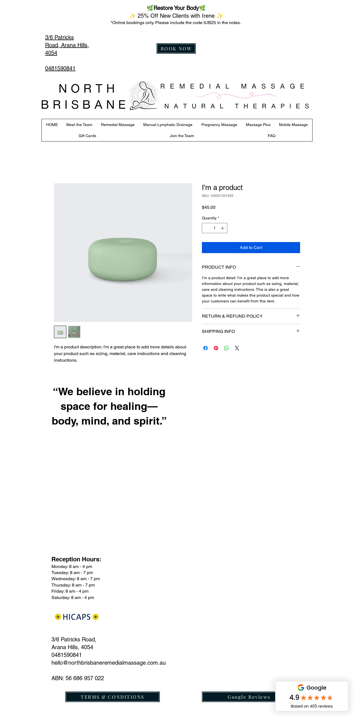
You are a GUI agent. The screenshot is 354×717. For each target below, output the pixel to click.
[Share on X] (237, 348)
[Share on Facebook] (205, 348)
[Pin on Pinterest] (216, 348)
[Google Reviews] (249, 696)
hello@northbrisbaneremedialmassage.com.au (108, 662)
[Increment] (223, 228)
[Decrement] (206, 228)
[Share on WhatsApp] (226, 348)
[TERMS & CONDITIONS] (112, 696)
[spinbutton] (215, 228)
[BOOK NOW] (176, 48)
